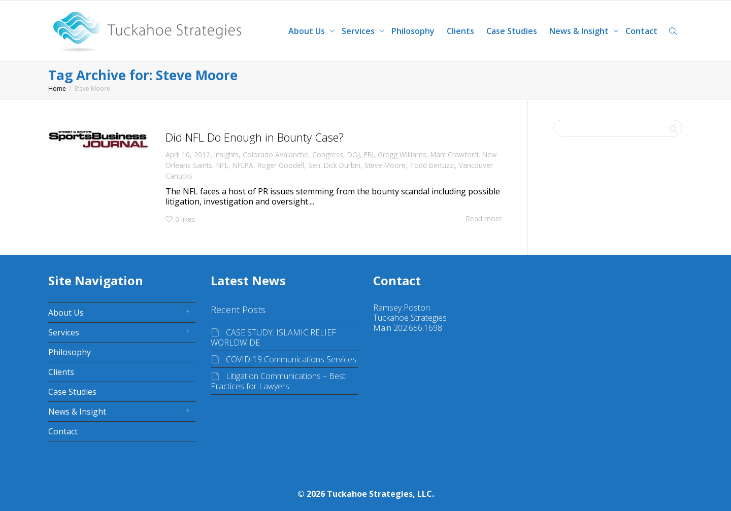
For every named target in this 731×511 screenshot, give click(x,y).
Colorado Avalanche (275, 154)
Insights (226, 154)
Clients (460, 31)
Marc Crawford (454, 154)
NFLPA (242, 165)
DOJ (353, 154)
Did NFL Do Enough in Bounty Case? (254, 137)
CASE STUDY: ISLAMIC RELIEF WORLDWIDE (273, 337)
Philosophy (413, 31)
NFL (222, 165)
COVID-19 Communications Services (291, 359)
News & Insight (580, 31)
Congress (327, 154)
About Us (307, 31)
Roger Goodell (280, 165)
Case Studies (511, 31)
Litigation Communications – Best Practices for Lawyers (278, 381)
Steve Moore (385, 165)
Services (359, 31)
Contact (641, 31)
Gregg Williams (402, 154)
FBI (369, 154)
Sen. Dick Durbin (334, 165)
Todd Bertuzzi (432, 165)
